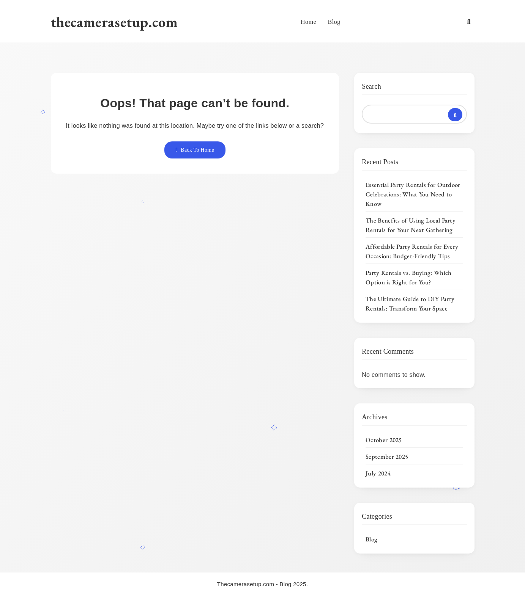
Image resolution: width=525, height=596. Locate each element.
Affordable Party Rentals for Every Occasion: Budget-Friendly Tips (412, 251)
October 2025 (384, 440)
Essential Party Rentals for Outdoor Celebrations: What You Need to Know (413, 194)
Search (371, 86)
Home (309, 22)
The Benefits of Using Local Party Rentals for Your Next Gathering (411, 225)
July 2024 (378, 473)
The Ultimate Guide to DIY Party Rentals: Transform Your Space (410, 303)
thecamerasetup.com (114, 22)
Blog (334, 22)
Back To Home (195, 150)
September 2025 (387, 456)
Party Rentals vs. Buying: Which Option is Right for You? (408, 277)
